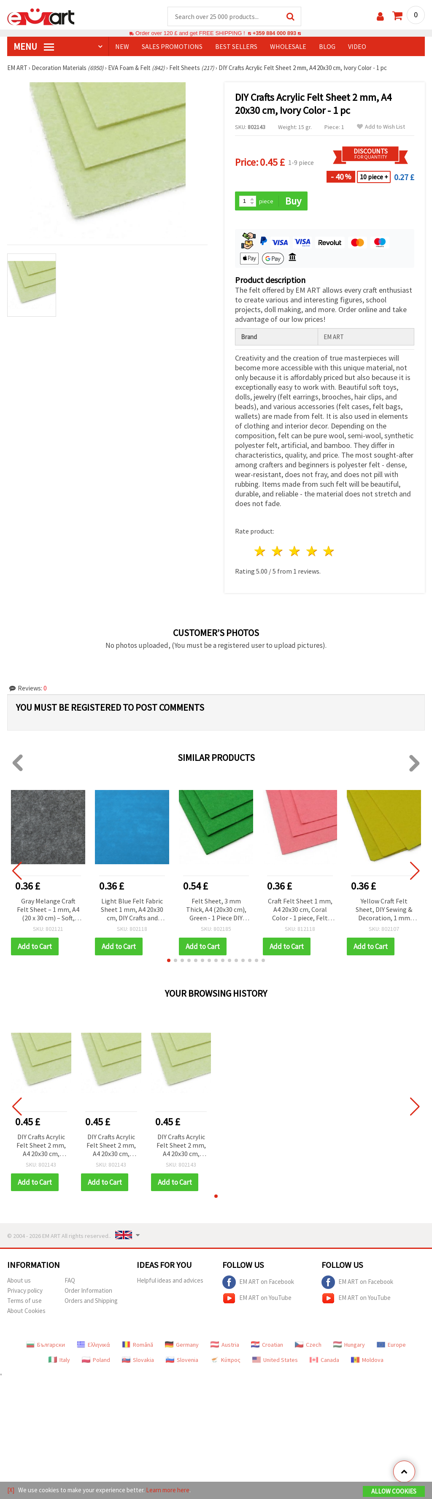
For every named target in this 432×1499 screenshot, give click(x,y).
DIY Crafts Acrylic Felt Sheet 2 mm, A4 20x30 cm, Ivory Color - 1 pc (41, 1146)
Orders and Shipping (91, 1301)
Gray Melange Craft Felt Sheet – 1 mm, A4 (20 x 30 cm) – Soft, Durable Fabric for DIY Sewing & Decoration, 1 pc (48, 910)
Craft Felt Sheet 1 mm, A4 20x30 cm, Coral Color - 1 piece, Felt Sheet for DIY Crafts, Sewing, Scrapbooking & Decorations (300, 910)
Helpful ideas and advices (170, 1281)
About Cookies (26, 1311)
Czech (308, 1345)
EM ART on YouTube (257, 1298)
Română (137, 1345)
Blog (327, 47)
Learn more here (167, 1490)
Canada (324, 1360)
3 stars (294, 552)
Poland (96, 1360)
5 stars (329, 552)
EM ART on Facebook (258, 1282)
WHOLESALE (288, 47)
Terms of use (24, 1301)
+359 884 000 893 (274, 33)
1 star (260, 552)
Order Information (88, 1291)
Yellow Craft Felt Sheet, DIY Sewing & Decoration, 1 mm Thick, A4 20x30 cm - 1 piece (384, 910)
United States (275, 1360)
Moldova (367, 1360)
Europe (391, 1345)
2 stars (277, 552)
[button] (168, 960)
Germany (182, 1345)
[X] (10, 1490)
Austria (225, 1345)
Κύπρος (225, 1360)
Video (357, 47)
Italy (59, 1360)
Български (45, 1345)
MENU (34, 47)
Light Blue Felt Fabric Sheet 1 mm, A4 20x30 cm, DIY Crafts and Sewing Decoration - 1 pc (132, 910)
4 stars (312, 552)
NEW (122, 47)
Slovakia (138, 1360)
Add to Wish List (381, 127)
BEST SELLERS (236, 47)
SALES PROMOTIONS (172, 47)
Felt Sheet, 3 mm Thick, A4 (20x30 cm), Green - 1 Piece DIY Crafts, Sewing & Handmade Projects (216, 910)
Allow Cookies (393, 1491)
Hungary (349, 1345)
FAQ (70, 1281)
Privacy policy (25, 1291)
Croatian (267, 1345)
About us (19, 1281)
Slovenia (182, 1360)
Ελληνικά (93, 1345)
